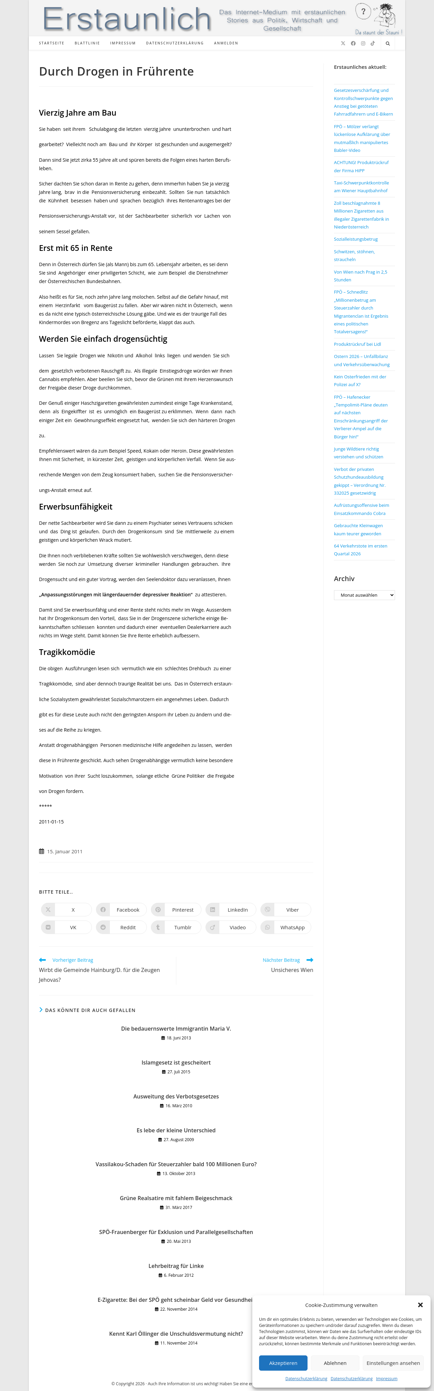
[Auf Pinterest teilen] (176, 909)
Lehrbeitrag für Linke (176, 1266)
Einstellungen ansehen (393, 1362)
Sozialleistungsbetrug (356, 239)
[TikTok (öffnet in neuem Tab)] (372, 43)
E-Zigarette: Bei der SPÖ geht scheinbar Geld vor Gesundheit (176, 1300)
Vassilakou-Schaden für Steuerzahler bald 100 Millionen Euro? (176, 1164)
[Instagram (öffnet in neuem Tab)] (363, 43)
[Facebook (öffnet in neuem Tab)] (353, 43)
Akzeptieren (283, 1362)
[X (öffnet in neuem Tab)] (343, 43)
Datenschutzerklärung (306, 1379)
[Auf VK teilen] (66, 927)
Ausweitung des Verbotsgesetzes (176, 1096)
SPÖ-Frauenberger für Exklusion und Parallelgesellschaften (176, 1232)
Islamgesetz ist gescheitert (176, 1062)
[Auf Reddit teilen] (121, 927)
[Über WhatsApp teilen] (285, 927)
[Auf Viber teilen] (285, 909)
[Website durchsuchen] (388, 43)
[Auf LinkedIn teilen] (230, 909)
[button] (420, 1304)
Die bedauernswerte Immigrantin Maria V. (176, 1028)
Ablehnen (335, 1362)
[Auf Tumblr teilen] (176, 927)
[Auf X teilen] (66, 909)
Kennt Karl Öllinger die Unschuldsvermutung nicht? (176, 1333)
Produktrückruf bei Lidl (357, 344)
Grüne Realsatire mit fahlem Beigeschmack (176, 1198)
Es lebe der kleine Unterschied (176, 1130)
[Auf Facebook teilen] (121, 909)
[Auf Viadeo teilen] (230, 927)
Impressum (386, 1379)
